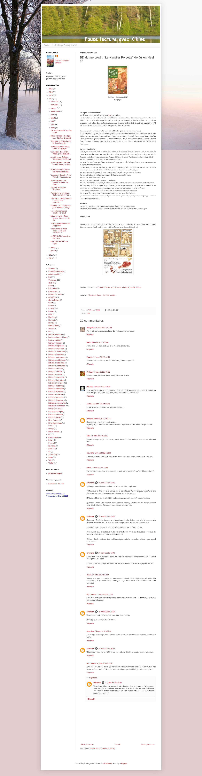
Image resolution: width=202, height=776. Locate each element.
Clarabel (101, 287)
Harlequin (52, 320)
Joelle (89, 575)
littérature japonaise (55, 397)
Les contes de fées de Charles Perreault (58, 212)
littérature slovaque (55, 412)
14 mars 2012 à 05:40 (102, 387)
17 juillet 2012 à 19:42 (113, 683)
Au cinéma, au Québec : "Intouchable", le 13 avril (60, 158)
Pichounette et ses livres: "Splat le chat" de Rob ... (60, 194)
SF (49, 452)
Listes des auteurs (55, 473)
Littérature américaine (56, 352)
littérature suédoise (55, 414)
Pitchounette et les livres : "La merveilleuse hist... (60, 171)
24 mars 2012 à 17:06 (103, 631)
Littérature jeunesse (55, 400)
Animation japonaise (56, 271)
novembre (55, 105)
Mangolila (90, 328)
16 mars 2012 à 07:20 (100, 575)
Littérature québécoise (56, 406)
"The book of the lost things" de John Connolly (60, 142)
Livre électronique (55, 423)
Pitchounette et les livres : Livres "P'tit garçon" (60, 148)
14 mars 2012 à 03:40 (100, 342)
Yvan (89, 468)
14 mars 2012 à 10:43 (102, 419)
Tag (49, 460)
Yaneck (138, 287)
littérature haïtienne (55, 386)
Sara (88, 436)
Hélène (107, 287)
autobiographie (53, 274)
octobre (54, 108)
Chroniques (52, 289)
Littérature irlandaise (56, 389)
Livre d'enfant (53, 420)
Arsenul (90, 387)
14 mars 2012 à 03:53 (101, 357)
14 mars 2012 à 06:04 (101, 404)
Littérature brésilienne (56, 363)
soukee (89, 404)
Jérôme (113, 287)
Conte (50, 303)
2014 (51, 92)
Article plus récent (87, 745)
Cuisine (51, 306)
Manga (51, 429)
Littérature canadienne (56, 366)
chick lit (51, 283)
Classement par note (56, 484)
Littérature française (55, 383)
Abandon (51, 269)
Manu (89, 342)
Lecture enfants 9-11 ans (57, 337)
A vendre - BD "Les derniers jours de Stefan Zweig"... (60, 207)
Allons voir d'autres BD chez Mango (101, 295)
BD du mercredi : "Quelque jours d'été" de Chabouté (60, 137)
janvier (53, 251)
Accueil (47, 45)
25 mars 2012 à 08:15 (106, 649)
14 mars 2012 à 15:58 (99, 468)
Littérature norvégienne (57, 403)
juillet (53, 118)
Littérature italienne (55, 394)
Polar (50, 440)
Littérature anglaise (55, 354)
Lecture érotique (54, 340)
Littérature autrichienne (57, 360)
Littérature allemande (56, 349)
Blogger (124, 763)
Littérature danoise (55, 374)
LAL (49, 331)
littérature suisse (54, 417)
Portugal (51, 443)
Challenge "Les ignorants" (66, 45)
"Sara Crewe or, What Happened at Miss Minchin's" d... (58, 231)
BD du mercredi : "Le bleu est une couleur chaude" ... (60, 164)
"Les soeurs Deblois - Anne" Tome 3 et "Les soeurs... (60, 176)
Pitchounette (53, 437)
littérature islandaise (55, 391)
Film (50, 314)
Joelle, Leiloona (123, 287)
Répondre (90, 335)
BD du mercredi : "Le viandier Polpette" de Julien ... (59, 182)
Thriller (51, 463)
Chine (50, 286)
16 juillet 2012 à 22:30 (104, 663)
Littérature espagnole (56, 377)
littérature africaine (55, 343)
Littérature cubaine (55, 372)
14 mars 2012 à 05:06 (102, 372)
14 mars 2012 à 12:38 (103, 453)
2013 (51, 95)
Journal (51, 329)
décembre (55, 102)
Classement (52, 291)
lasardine (90, 631)
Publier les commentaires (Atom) (102, 748)
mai (52, 121)
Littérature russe (54, 409)
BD (89, 313)
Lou (110, 115)
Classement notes (55, 294)
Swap (50, 457)
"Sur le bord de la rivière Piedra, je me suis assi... (60, 153)
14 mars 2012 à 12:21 (99, 436)
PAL (49, 434)
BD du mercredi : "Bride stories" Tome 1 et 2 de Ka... (60, 218)
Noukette (90, 453)
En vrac (51, 309)
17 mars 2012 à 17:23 (104, 594)
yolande (90, 419)
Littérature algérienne (56, 346)
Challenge (52, 280)
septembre (55, 111)
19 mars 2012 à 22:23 (106, 612)
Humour (51, 323)
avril (52, 125)
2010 (51, 258)
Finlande (51, 317)
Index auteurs (53, 326)
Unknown (90, 483)
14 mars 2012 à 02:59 (103, 328)
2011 (51, 255)
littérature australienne (56, 357)
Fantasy (51, 311)
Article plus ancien (148, 745)
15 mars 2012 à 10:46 (106, 483)
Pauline (132, 287)
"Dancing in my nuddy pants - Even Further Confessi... (60, 200)
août (53, 115)
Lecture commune (55, 334)
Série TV (51, 449)
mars (53, 128)
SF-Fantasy (52, 454)
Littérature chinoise (55, 369)
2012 (51, 99)
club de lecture (53, 300)
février (53, 248)
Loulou (50, 426)
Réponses (93, 678)
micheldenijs (107, 763)
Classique (52, 297)
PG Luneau (91, 594)
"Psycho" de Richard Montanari (58, 189)
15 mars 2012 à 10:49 (106, 517)
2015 (51, 89)
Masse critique (53, 432)
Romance (52, 446)
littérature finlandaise (56, 380)
